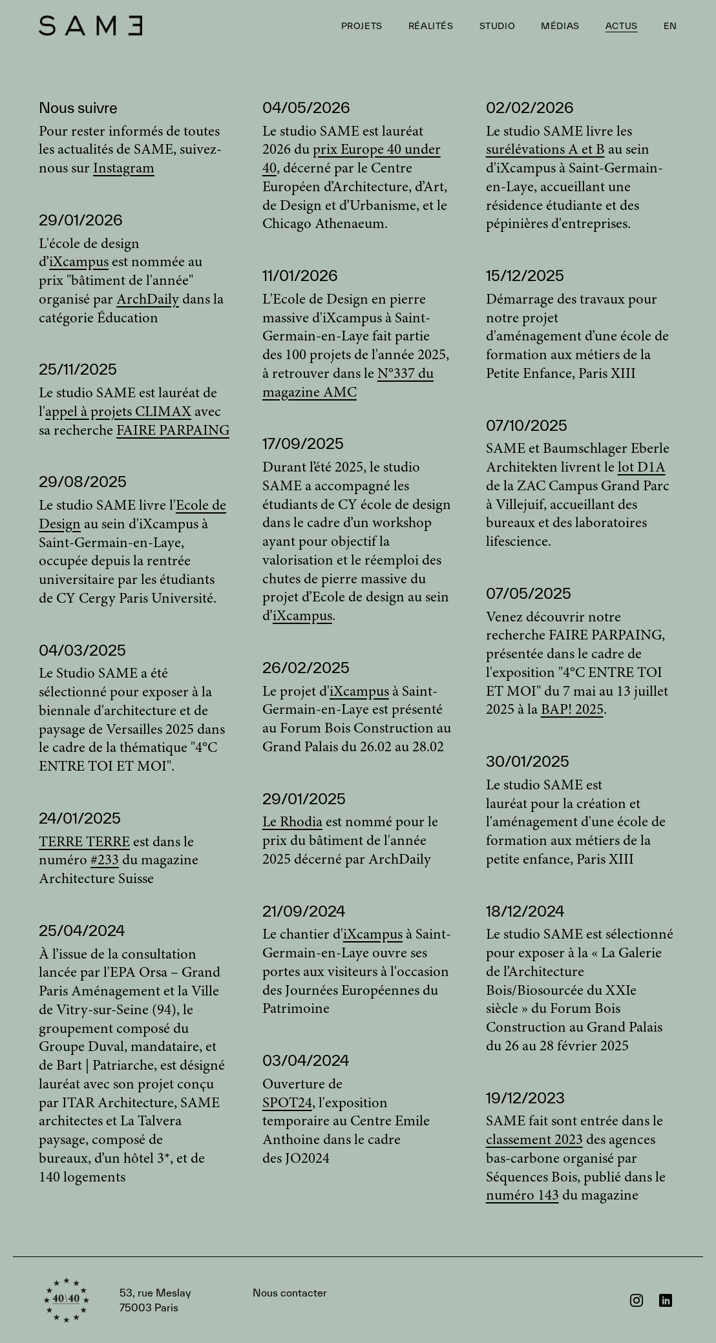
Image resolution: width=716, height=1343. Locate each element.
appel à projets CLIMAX (118, 412)
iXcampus (79, 262)
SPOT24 (287, 1103)
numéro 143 (522, 1196)
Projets (362, 26)
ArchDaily (147, 300)
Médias (560, 26)
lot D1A (642, 468)
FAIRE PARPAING (172, 431)
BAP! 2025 (572, 710)
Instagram (123, 168)
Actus (621, 26)
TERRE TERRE (84, 842)
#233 (104, 860)
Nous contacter (223, 1300)
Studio (497, 26)
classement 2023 (534, 1140)
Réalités (431, 26)
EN (670, 26)
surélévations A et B (545, 150)
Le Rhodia (292, 822)
